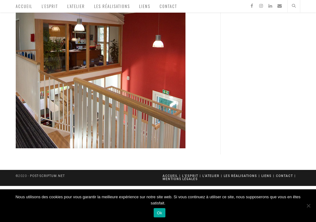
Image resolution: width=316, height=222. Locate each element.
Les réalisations (240, 176)
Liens (266, 176)
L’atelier (210, 176)
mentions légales (180, 179)
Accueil (170, 176)
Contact (284, 176)
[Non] (308, 206)
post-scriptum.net (47, 176)
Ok (159, 213)
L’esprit (190, 176)
